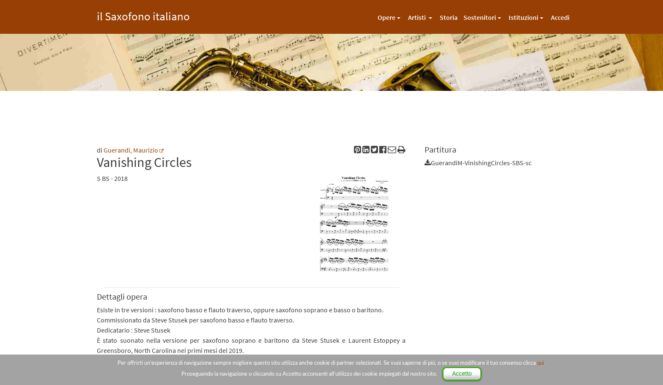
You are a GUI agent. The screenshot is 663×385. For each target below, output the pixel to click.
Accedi (560, 17)
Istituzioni (523, 17)
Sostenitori (479, 17)
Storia (449, 17)
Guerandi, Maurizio (131, 150)
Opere (386, 17)
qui (540, 362)
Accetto (462, 373)
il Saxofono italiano (143, 15)
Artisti (417, 17)
